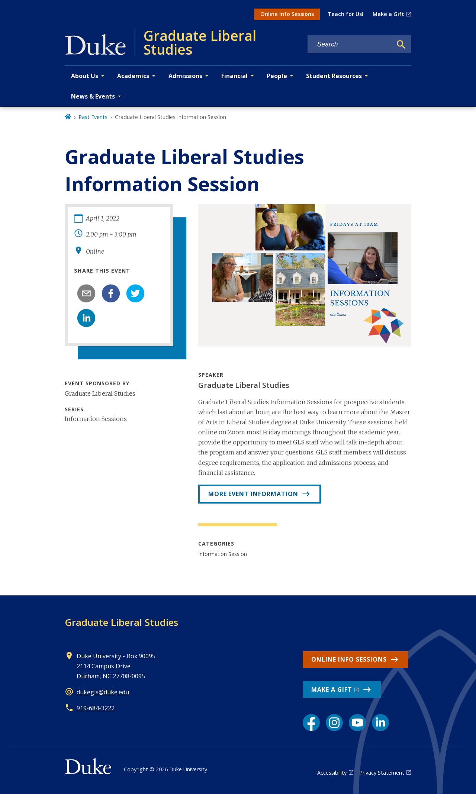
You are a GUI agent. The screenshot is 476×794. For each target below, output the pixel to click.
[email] (86, 293)
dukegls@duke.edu (103, 692)
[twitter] (135, 293)
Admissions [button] (185, 76)
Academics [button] (133, 76)
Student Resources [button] (334, 76)
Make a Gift (388, 13)
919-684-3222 (96, 708)
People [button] (277, 76)
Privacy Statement (381, 772)
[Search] (401, 44)
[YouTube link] (357, 722)
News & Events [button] (93, 96)
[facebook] (111, 293)
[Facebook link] (311, 722)
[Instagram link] (334, 722)
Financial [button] (234, 76)
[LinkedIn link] (380, 722)
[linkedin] (86, 318)
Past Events (92, 116)
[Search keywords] (350, 44)
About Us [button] (84, 76)
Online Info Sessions (287, 13)
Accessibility (332, 772)
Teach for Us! (345, 13)
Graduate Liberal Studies (121, 622)
